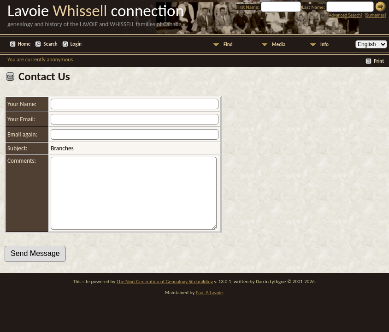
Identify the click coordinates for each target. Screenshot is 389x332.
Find (228, 44)
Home (24, 44)
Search (50, 44)
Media (278, 44)
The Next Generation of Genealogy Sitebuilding (165, 295)
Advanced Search (344, 15)
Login (76, 44)
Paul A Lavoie (209, 306)
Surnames (375, 15)
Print (379, 61)
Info (324, 44)
